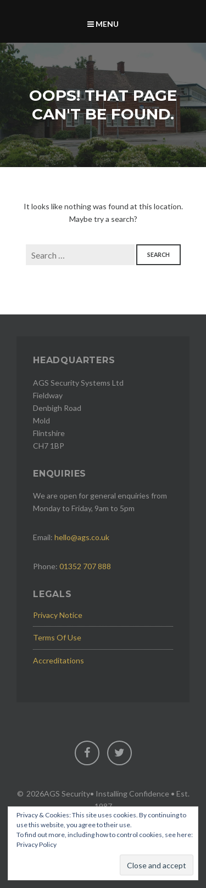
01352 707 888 (85, 566)
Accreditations (58, 660)
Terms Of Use (57, 637)
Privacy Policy (36, 844)
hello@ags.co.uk (81, 537)
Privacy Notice (57, 615)
